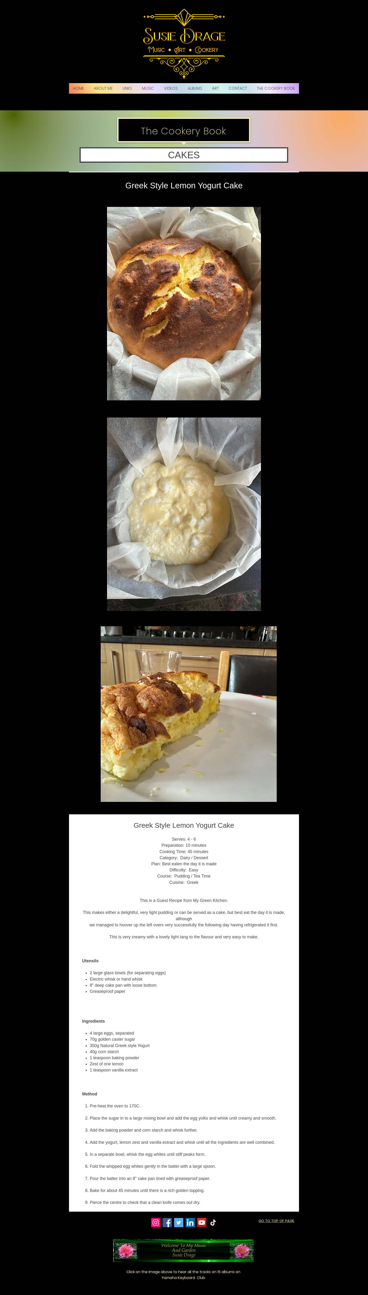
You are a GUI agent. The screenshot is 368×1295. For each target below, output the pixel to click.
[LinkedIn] (190, 1222)
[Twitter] (178, 1222)
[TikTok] (213, 1222)
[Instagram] (155, 1222)
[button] (184, 155)
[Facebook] (167, 1222)
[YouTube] (201, 1222)
